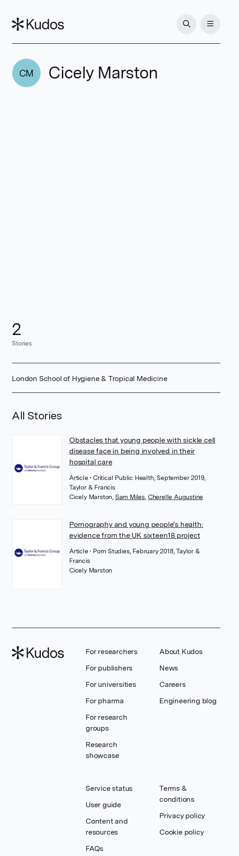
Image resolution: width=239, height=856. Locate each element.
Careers (172, 684)
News (168, 668)
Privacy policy (182, 815)
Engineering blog (188, 700)
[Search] (187, 24)
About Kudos (181, 651)
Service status (109, 788)
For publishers (109, 668)
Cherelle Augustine (175, 496)
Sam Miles (130, 496)
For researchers (111, 651)
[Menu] (210, 24)
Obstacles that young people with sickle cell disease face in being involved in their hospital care (142, 451)
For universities (111, 684)
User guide (103, 804)
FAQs (94, 848)
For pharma (105, 700)
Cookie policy (181, 832)
